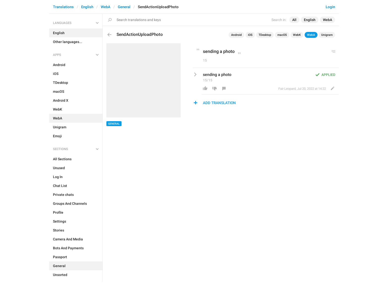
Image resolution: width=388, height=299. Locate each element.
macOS (282, 35)
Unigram (327, 35)
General (124, 7)
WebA (105, 7)
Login (330, 7)
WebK (297, 35)
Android (236, 35)
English (87, 7)
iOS (250, 35)
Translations (63, 7)
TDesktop (265, 35)
